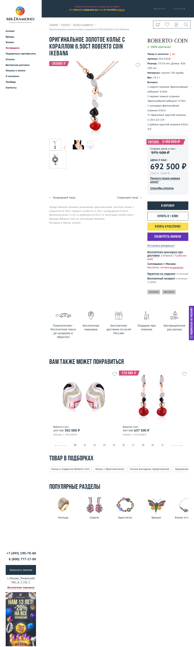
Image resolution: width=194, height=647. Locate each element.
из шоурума (176, 267)
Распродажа (13, 48)
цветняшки (169, 292)
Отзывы (10, 59)
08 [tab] (143, 445)
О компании (12, 76)
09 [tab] (153, 445)
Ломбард (11, 81)
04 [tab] (104, 445)
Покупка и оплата (15, 70)
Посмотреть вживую (167, 237)
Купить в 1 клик (167, 216)
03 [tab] (95, 445)
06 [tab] (124, 445)
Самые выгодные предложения (149, 469)
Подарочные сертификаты (21, 53)
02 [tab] (85, 445)
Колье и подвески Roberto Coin (70, 469)
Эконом (10, 42)
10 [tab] (162, 445)
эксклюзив (154, 292)
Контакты (11, 87)
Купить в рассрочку (168, 227)
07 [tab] (133, 445)
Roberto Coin (61, 426)
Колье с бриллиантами (109, 469)
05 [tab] (114, 445)
